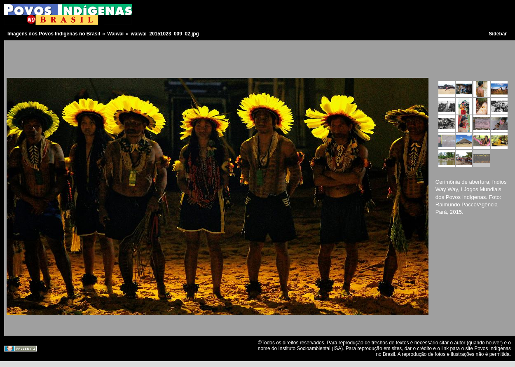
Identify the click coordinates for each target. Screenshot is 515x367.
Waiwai (115, 34)
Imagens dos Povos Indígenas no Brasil (53, 34)
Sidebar (498, 34)
